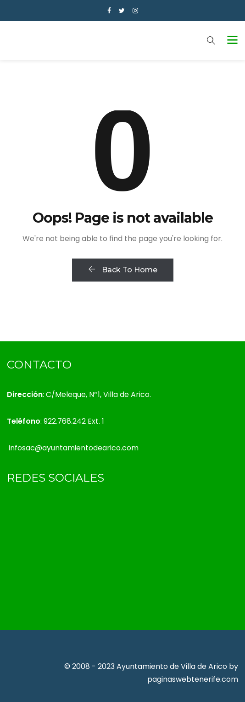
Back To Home (122, 269)
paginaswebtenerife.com (192, 679)
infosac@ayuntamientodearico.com (74, 448)
